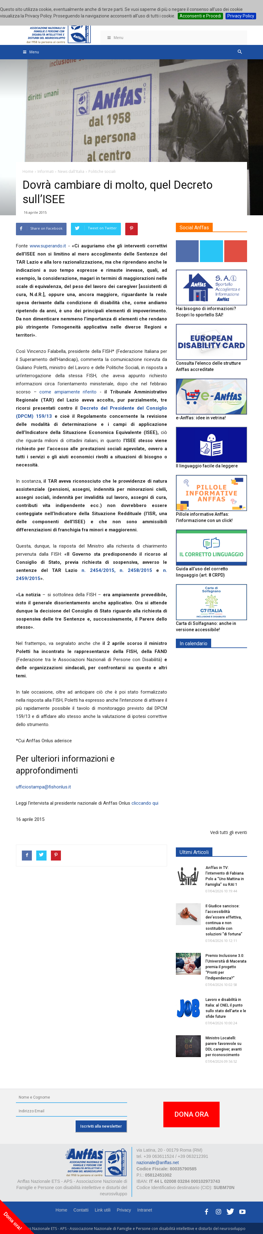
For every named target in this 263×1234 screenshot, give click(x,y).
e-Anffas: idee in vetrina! (201, 417)
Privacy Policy (240, 15)
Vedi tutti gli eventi (228, 832)
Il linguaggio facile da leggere (207, 465)
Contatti (80, 1209)
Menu (115, 37)
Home (61, 1209)
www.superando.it (48, 246)
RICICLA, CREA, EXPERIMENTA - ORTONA (227, 749)
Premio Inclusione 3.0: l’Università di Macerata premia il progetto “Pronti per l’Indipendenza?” (226, 967)
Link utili (103, 1209)
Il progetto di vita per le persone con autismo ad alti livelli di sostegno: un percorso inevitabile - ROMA (210, 796)
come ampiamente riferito (68, 392)
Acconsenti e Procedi (200, 15)
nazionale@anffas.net (157, 1162)
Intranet (144, 1209)
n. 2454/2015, (98, 570)
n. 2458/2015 (136, 570)
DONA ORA (191, 1114)
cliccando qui (145, 803)
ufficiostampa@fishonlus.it (43, 787)
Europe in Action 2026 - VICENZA (225, 665)
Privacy (124, 1209)
